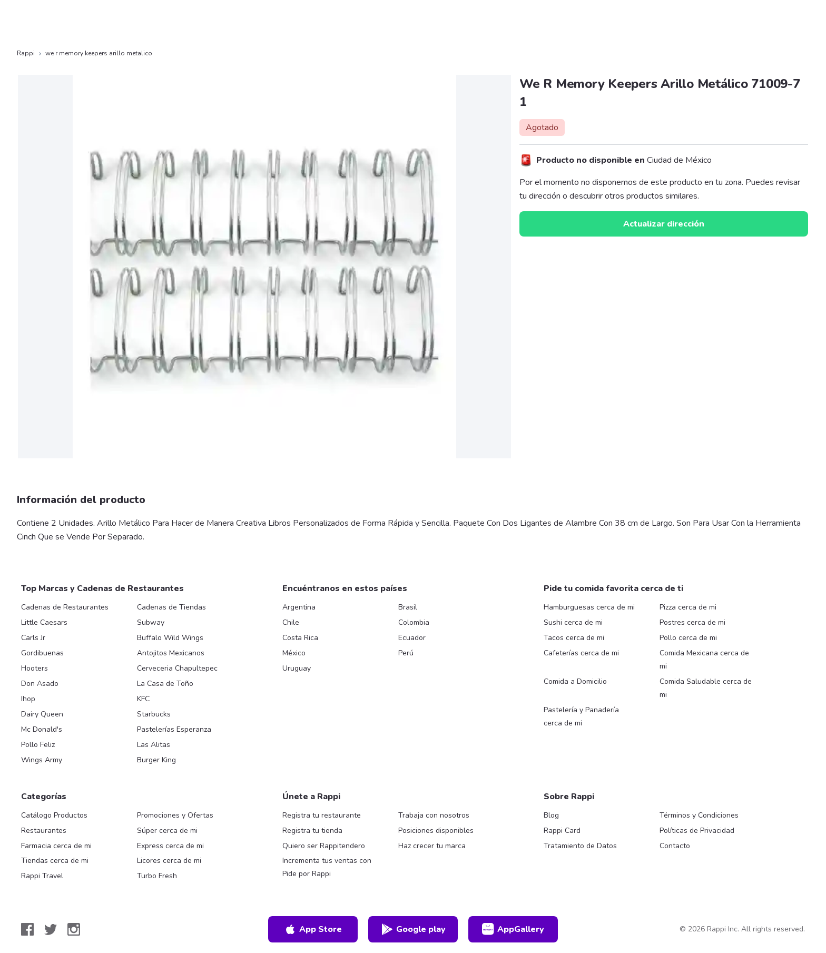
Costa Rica (300, 638)
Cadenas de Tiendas (171, 607)
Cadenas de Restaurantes (65, 607)
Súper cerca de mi (167, 831)
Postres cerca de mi (692, 622)
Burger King (156, 760)
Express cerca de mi (170, 846)
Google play (413, 929)
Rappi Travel (42, 876)
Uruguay (296, 668)
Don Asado (39, 684)
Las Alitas (153, 745)
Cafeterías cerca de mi (581, 653)
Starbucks (154, 714)
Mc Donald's (41, 729)
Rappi (26, 53)
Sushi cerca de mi (573, 622)
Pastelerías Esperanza (174, 729)
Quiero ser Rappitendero (323, 846)
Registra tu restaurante (321, 815)
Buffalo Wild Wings (170, 638)
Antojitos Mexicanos (170, 653)
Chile (290, 622)
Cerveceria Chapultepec (177, 668)
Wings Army (41, 760)
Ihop (28, 699)
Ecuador (412, 638)
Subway (150, 622)
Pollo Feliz (38, 745)
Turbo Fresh (157, 876)
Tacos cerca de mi (574, 638)
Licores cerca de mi (169, 861)
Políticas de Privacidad (697, 831)
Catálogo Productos (54, 815)
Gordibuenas (42, 653)
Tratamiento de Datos (580, 846)
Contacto (675, 846)
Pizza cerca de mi (688, 607)
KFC (143, 699)
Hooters (34, 668)
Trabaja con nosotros (433, 815)
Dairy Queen (42, 714)
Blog (551, 815)
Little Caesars (44, 622)
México (294, 653)
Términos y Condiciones (699, 815)
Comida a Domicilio (575, 681)
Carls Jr (33, 638)
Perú (406, 653)
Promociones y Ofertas (175, 815)
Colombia (413, 622)
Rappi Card (562, 831)
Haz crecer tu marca (432, 846)
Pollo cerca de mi (688, 638)
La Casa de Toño (165, 684)
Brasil (407, 607)
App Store (313, 929)
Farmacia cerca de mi (56, 846)
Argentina (299, 607)
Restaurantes (43, 831)
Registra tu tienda (312, 831)
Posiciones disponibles (436, 831)
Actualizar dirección (663, 224)
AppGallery (513, 929)
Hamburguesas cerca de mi (589, 607)
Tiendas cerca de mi (54, 861)
